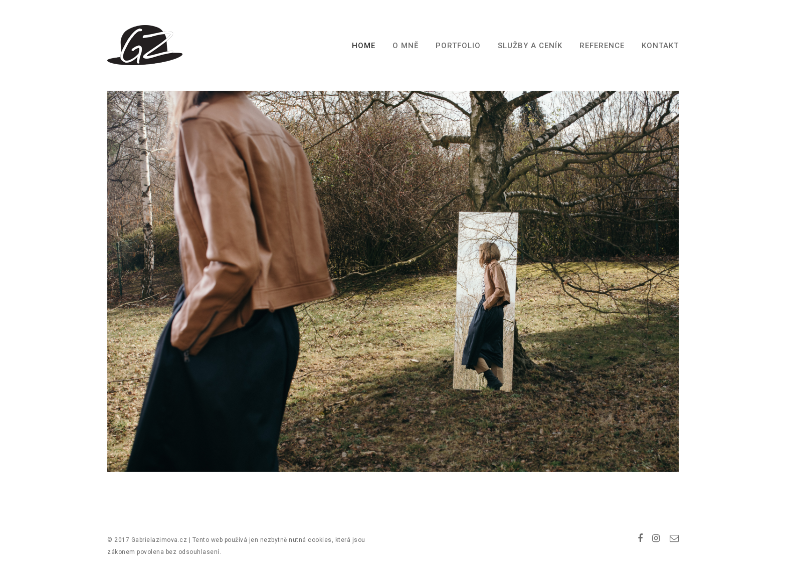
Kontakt (660, 45)
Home (363, 45)
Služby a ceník (530, 45)
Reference (602, 45)
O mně (405, 45)
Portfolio (458, 45)
